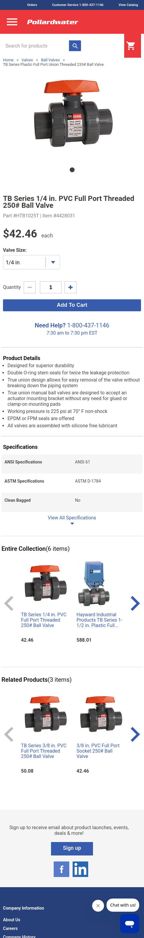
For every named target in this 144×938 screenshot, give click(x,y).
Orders (32, 5)
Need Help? (50, 325)
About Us (11, 919)
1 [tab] (72, 170)
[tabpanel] (72, 114)
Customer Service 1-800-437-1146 (78, 5)
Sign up (72, 848)
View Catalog (128, 5)
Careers (10, 928)
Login (109, 46)
